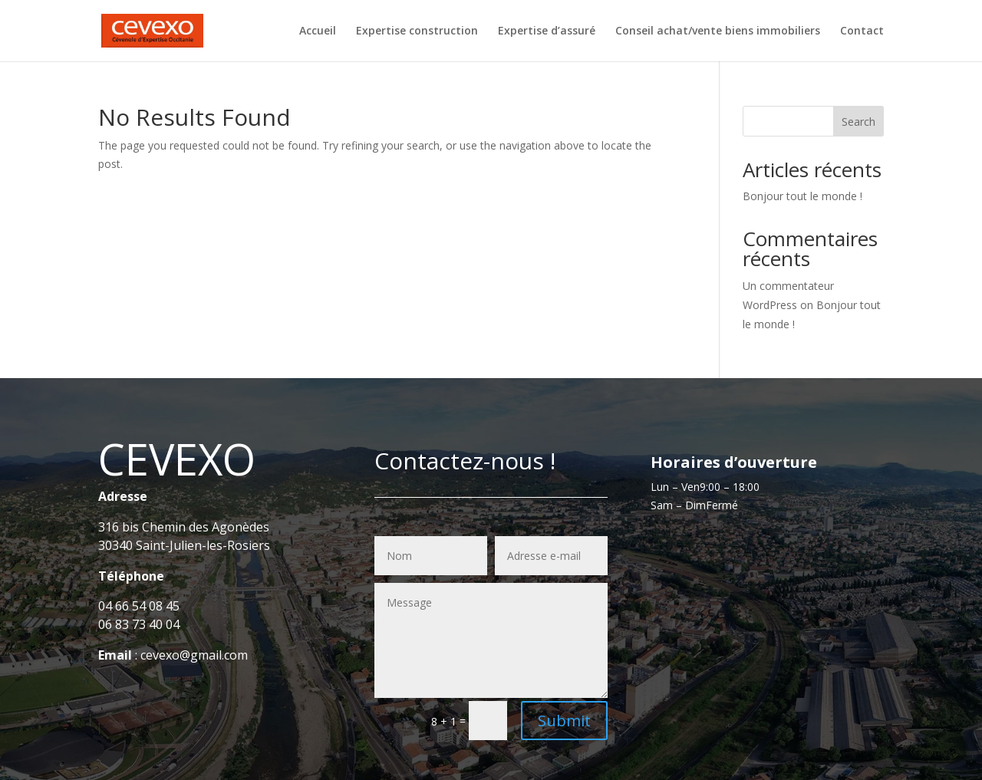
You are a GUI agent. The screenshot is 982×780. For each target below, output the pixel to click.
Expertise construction (417, 31)
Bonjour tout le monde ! (802, 196)
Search (858, 121)
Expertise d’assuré (546, 31)
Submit (564, 720)
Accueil (317, 31)
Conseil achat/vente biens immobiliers (717, 31)
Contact (862, 31)
